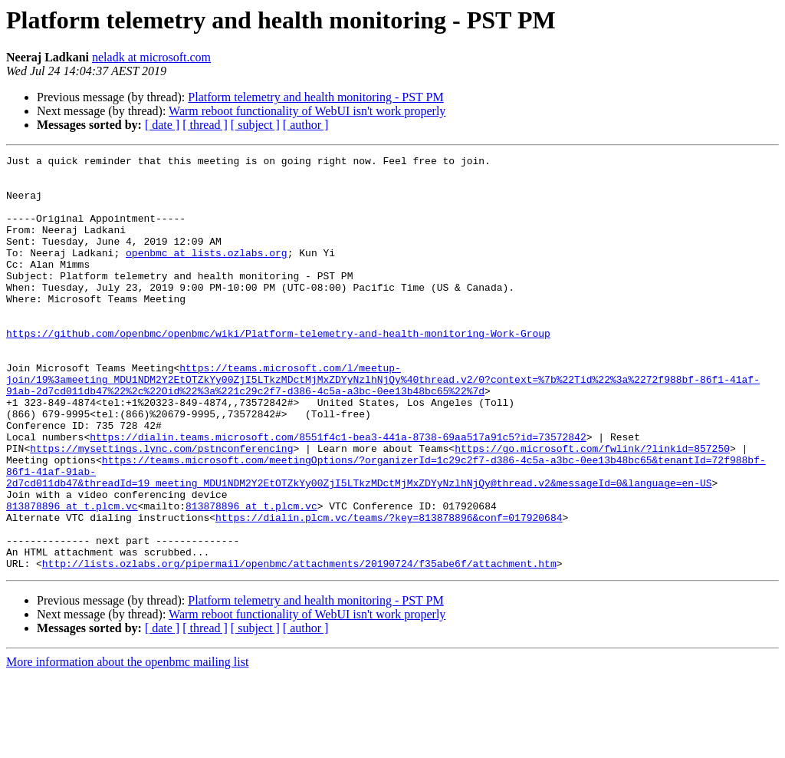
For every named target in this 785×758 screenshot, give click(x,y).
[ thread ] (205, 124)
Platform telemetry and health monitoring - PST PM (315, 97)
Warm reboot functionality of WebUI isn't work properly (307, 110)
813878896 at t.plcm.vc (72, 577)
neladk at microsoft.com (151, 57)
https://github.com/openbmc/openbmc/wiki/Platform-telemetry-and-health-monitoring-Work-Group (278, 370)
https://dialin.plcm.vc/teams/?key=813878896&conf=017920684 (388, 591)
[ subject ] (255, 124)
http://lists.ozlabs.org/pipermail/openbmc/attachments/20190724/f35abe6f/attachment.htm (299, 646)
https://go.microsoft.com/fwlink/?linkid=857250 (592, 508)
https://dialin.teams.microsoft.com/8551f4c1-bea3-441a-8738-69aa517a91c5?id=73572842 (338, 494)
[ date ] (162, 124)
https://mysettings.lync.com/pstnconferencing (161, 508)
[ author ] (306, 124)
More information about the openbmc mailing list (127, 744)
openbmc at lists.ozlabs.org (206, 273)
